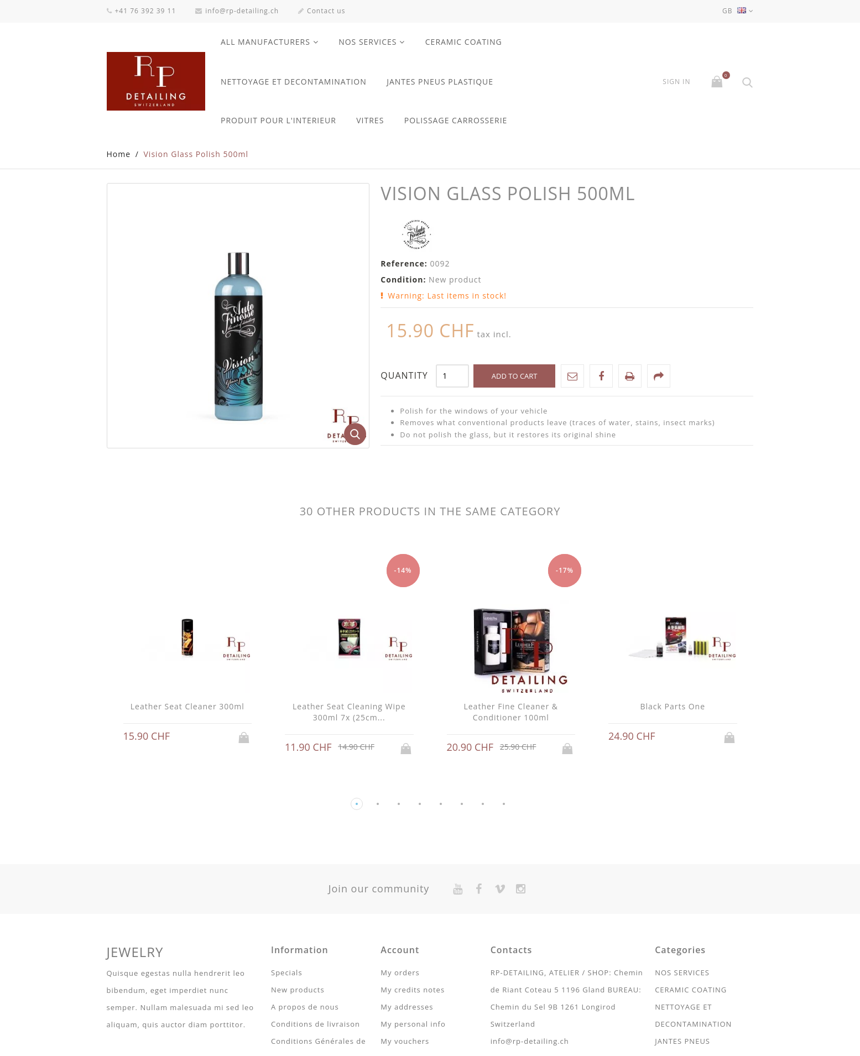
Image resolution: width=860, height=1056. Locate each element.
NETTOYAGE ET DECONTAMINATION (294, 81)
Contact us (321, 10)
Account (400, 950)
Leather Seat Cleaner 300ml (187, 707)
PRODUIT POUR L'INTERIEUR (278, 120)
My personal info (413, 1024)
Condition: (403, 280)
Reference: (404, 264)
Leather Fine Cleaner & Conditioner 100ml (510, 712)
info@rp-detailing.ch (237, 10)
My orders (400, 973)
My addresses (407, 1007)
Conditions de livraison (315, 1024)
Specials (287, 973)
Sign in (676, 81)
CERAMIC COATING (463, 41)
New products (298, 990)
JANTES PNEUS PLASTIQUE (440, 81)
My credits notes (413, 990)
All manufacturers (265, 41)
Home (119, 154)
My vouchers (405, 1042)
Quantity (404, 376)
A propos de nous (305, 1007)
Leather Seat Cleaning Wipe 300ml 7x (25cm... (349, 712)
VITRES (370, 120)
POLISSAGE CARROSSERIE (456, 120)
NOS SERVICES (367, 41)
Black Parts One (672, 707)
